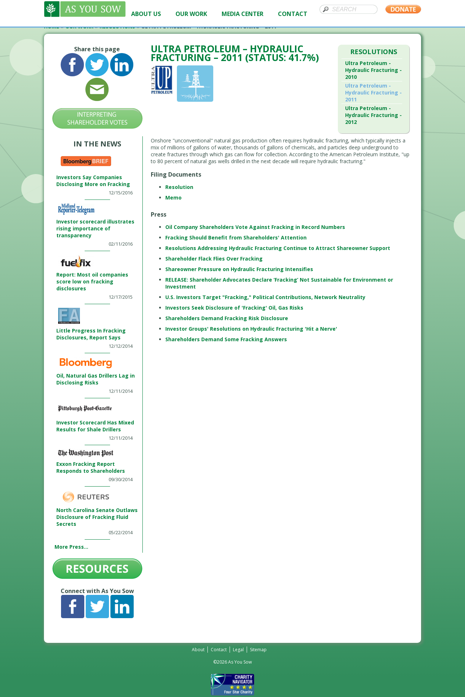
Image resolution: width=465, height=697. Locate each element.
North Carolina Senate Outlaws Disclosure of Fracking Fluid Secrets (97, 517)
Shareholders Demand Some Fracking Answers (226, 339)
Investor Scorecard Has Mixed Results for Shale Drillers (95, 426)
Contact (219, 649)
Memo (173, 197)
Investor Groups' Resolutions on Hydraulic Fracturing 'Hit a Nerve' (251, 328)
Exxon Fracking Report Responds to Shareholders (90, 467)
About (198, 649)
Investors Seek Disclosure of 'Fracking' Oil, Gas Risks (234, 307)
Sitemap (258, 649)
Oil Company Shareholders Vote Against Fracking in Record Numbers (255, 226)
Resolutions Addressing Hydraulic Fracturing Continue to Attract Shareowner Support (277, 248)
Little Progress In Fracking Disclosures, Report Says (91, 334)
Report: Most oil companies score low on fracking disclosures (92, 281)
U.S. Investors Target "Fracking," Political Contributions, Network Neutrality (265, 297)
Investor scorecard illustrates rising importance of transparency (95, 228)
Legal (238, 649)
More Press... (71, 546)
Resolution (179, 187)
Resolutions (373, 51)
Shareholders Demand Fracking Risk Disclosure (226, 318)
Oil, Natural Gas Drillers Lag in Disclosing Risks (95, 379)
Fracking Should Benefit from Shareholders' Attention (236, 237)
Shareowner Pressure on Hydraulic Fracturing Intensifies (239, 269)
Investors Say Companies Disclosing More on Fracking (93, 181)
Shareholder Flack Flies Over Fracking (214, 258)
